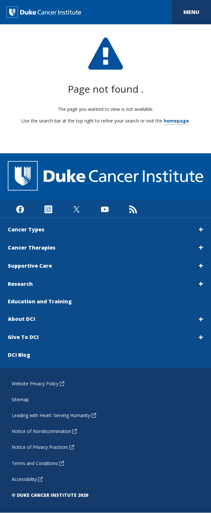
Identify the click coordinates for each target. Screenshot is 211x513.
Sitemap (20, 399)
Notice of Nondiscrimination (44, 431)
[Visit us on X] (76, 208)
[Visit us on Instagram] (48, 208)
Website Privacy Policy (38, 383)
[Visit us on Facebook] (20, 208)
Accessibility (27, 479)
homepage (176, 121)
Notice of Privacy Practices (43, 447)
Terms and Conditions (38, 463)
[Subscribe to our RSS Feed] (133, 208)
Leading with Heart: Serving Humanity (54, 415)
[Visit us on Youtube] (104, 208)
